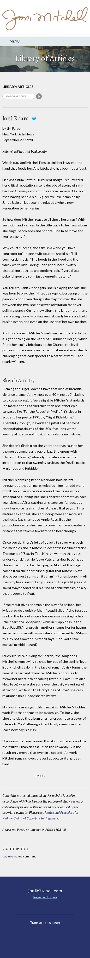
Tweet (40, 775)
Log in (6, 856)
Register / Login (45, 897)
